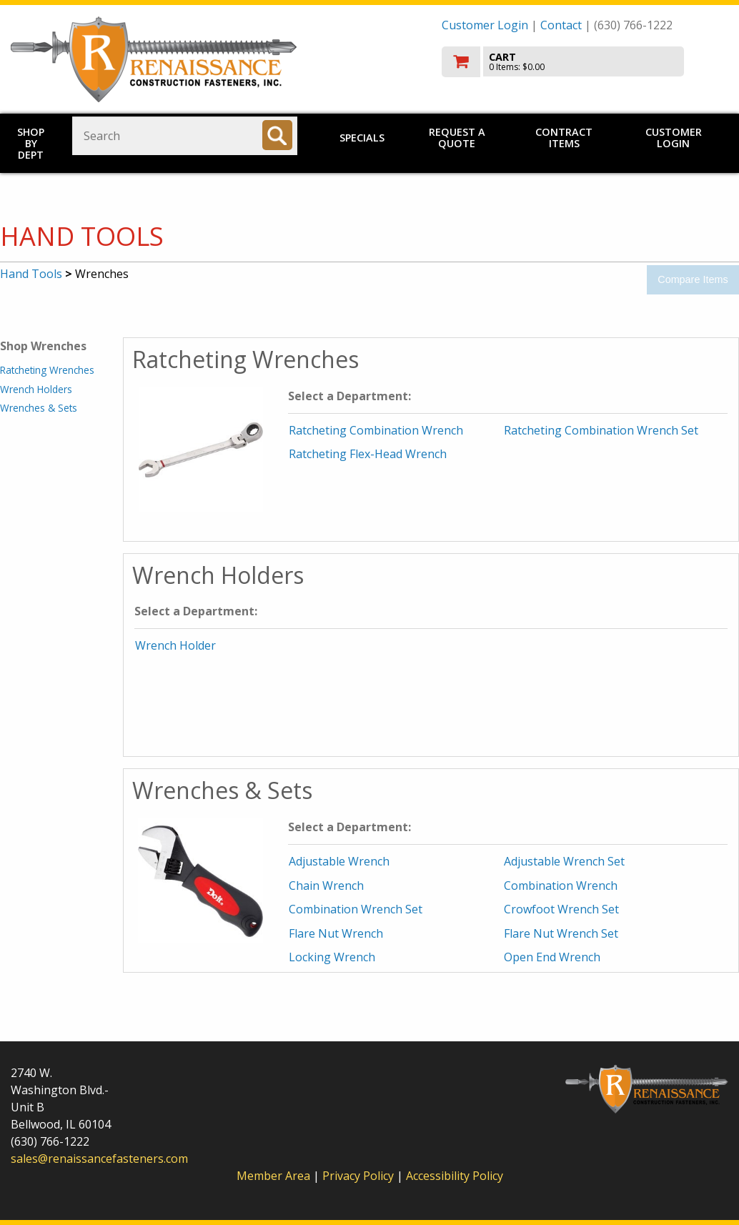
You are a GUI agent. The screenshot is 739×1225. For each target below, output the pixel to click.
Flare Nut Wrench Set (561, 933)
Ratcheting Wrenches (47, 370)
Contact (561, 25)
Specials (362, 137)
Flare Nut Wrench (336, 933)
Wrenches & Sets (38, 408)
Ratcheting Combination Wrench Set (601, 430)
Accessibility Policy (454, 1176)
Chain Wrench (326, 885)
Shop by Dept (30, 143)
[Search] (277, 135)
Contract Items (563, 137)
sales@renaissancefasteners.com (99, 1158)
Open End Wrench (552, 957)
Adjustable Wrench (339, 861)
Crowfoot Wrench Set (561, 909)
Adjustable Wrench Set (564, 861)
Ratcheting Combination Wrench (376, 430)
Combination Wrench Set (355, 909)
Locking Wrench (332, 957)
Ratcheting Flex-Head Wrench (368, 454)
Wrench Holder (175, 645)
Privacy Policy (359, 1176)
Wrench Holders (36, 389)
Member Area (273, 1176)
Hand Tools (31, 274)
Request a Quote (457, 137)
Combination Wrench (561, 885)
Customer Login (485, 25)
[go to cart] (585, 61)
